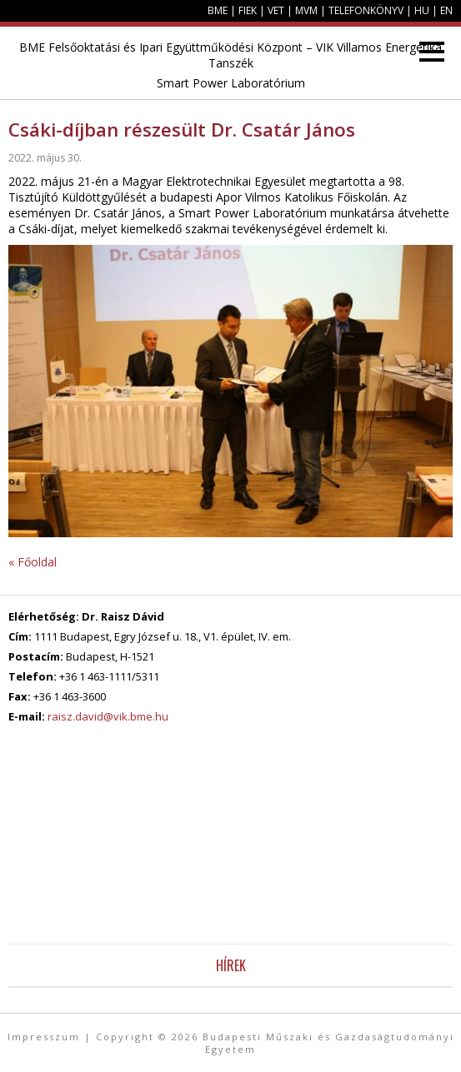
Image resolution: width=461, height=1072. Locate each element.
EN (446, 10)
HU (421, 10)
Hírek (231, 965)
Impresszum (44, 1036)
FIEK (247, 10)
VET (276, 10)
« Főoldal (32, 562)
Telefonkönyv (365, 10)
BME (218, 10)
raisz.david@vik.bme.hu (108, 716)
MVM (306, 10)
